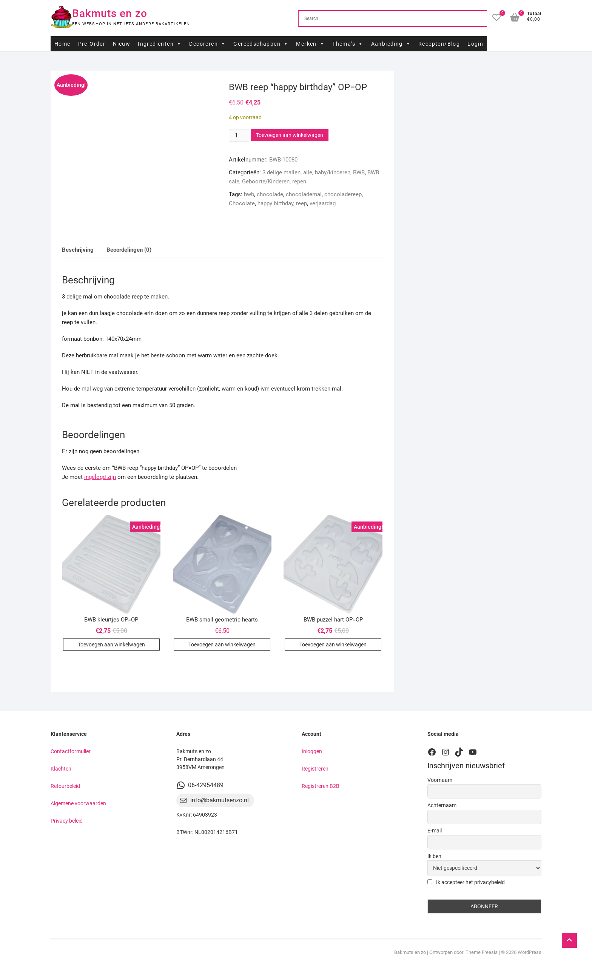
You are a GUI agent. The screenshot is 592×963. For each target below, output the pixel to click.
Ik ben (434, 856)
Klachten (61, 769)
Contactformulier (71, 751)
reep (301, 203)
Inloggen (312, 751)
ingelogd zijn (100, 477)
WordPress (529, 952)
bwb (249, 194)
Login (475, 44)
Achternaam (441, 805)
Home (62, 44)
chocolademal (304, 194)
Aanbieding (391, 43)
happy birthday (275, 203)
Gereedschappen (260, 43)
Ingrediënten (160, 43)
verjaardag (323, 203)
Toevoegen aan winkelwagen (289, 135)
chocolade (270, 194)
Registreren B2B (320, 786)
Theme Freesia (482, 952)
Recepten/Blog (439, 44)
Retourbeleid (65, 786)
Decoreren (207, 43)
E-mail (434, 831)
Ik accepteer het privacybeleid (466, 882)
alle (307, 172)
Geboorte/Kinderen (266, 181)
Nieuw (121, 44)
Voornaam (439, 780)
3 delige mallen (281, 172)
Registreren (315, 769)
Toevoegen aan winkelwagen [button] (111, 644)
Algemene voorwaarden (78, 803)
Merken (310, 43)
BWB (359, 172)
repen (299, 181)
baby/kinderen (332, 172)
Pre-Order (92, 44)
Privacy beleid (67, 821)
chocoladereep (343, 194)
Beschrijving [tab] (78, 249)
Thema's (347, 43)
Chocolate (242, 203)
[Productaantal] (239, 135)
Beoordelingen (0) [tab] (128, 249)
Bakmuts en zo (109, 13)
